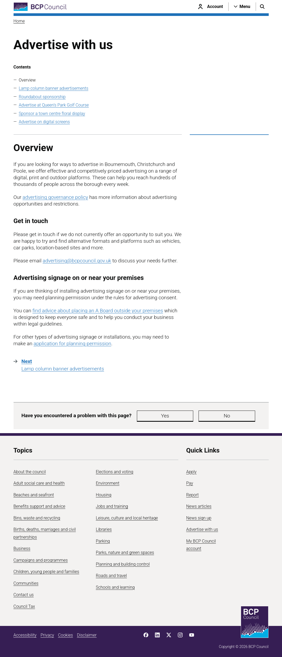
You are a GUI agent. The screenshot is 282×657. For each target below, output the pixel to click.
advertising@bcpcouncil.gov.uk (77, 261)
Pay (189, 483)
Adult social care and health (39, 483)
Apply (191, 471)
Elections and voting (114, 471)
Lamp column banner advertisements (54, 88)
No (182, 416)
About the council (30, 471)
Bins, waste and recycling (37, 518)
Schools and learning (115, 587)
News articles (199, 506)
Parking (103, 541)
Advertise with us (202, 529)
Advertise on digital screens (44, 121)
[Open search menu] (262, 6)
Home (19, 21)
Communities (26, 583)
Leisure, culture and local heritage (127, 518)
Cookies (65, 635)
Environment (108, 483)
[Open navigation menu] (242, 6)
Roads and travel (111, 575)
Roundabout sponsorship (42, 96)
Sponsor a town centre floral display (52, 113)
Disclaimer (86, 635)
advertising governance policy (55, 197)
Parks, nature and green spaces (125, 552)
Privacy (47, 635)
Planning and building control (123, 564)
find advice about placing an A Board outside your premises (97, 311)
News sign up (199, 518)
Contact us (24, 594)
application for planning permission (72, 343)
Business (22, 548)
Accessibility (25, 635)
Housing (103, 494)
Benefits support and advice (39, 506)
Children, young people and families (46, 571)
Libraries (104, 529)
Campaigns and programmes (41, 560)
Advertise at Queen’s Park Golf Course (54, 105)
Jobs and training (112, 506)
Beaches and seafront (34, 494)
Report (192, 494)
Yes (150, 416)
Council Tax (24, 606)
